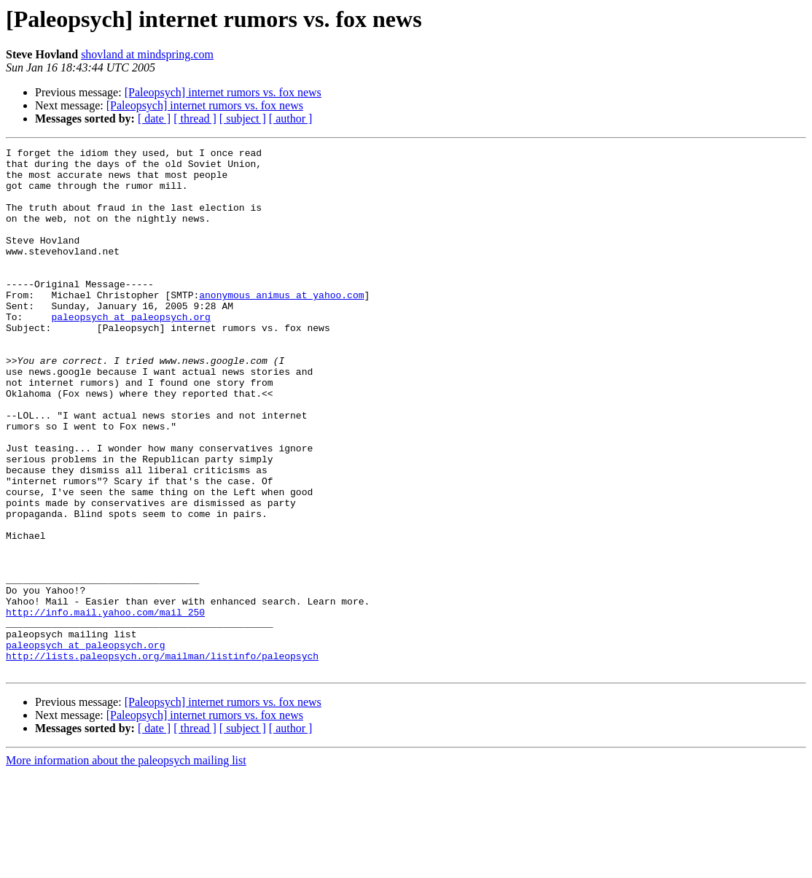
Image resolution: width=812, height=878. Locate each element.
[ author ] (291, 118)
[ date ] (154, 118)
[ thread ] (194, 118)
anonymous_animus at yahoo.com (281, 325)
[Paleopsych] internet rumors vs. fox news (223, 92)
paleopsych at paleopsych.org (130, 351)
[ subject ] (242, 118)
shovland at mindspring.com (147, 54)
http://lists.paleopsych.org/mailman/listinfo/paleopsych (162, 758)
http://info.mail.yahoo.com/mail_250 (105, 705)
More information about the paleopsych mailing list (126, 865)
